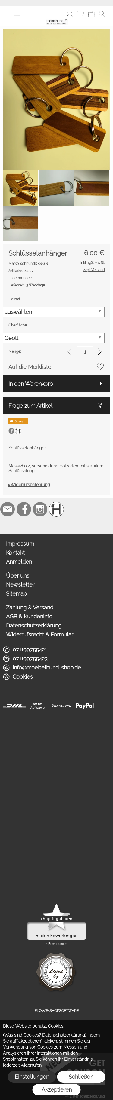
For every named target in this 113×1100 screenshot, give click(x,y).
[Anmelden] (70, 14)
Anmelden (19, 562)
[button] (17, 14)
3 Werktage (26, 285)
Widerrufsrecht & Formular (39, 634)
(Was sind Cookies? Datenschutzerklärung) (44, 1035)
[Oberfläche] (53, 338)
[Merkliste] (80, 14)
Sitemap (16, 593)
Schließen (81, 1077)
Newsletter (20, 584)
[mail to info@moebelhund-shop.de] (7, 509)
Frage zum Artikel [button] (30, 406)
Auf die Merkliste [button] (29, 367)
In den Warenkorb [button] (30, 384)
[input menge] (85, 351)
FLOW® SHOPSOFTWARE (57, 1011)
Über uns (17, 575)
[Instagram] (40, 509)
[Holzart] (53, 312)
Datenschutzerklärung (33, 625)
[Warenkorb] (91, 14)
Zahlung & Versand (29, 607)
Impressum (20, 544)
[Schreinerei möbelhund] (56, 509)
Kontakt (15, 553)
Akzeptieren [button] (57, 1089)
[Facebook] (23, 509)
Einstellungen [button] (32, 1077)
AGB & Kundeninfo (29, 616)
